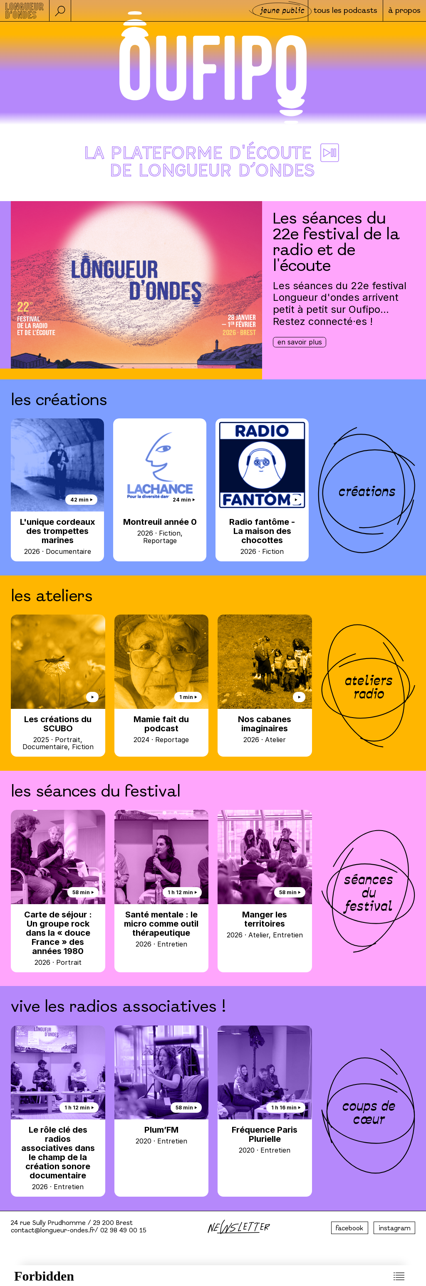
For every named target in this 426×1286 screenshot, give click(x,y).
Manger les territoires (265, 924)
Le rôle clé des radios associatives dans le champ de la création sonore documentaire (58, 1158)
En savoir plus (299, 342)
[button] (60, 10)
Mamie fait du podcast (162, 729)
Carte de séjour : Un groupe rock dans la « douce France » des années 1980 (58, 938)
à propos (404, 11)
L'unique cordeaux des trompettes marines (57, 536)
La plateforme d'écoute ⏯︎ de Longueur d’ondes (213, 163)
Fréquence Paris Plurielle (265, 1139)
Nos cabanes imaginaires (265, 729)
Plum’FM (162, 1135)
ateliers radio (368, 685)
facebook (349, 1228)
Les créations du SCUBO (58, 732)
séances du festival (368, 891)
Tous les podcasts (344, 11)
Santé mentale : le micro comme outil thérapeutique (162, 929)
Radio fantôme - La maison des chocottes (262, 536)
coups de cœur (368, 1111)
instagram (395, 1228)
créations (366, 490)
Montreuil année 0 (159, 530)
